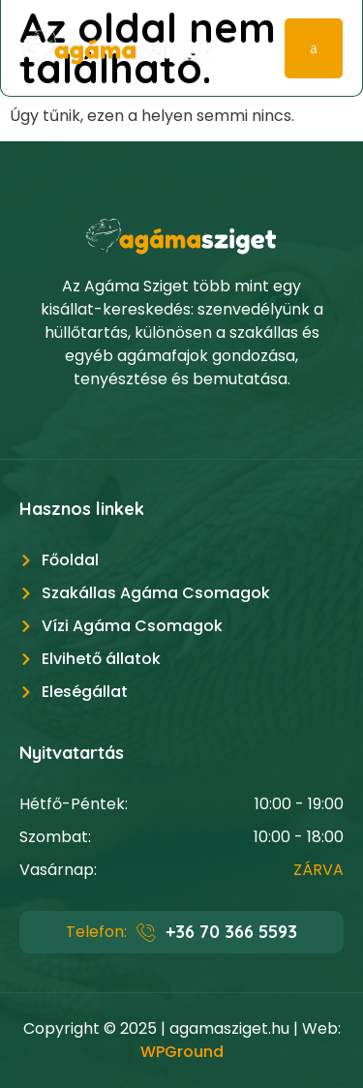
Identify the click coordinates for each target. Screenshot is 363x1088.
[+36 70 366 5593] (146, 932)
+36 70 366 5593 (231, 932)
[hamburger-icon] (314, 48)
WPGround (182, 1052)
